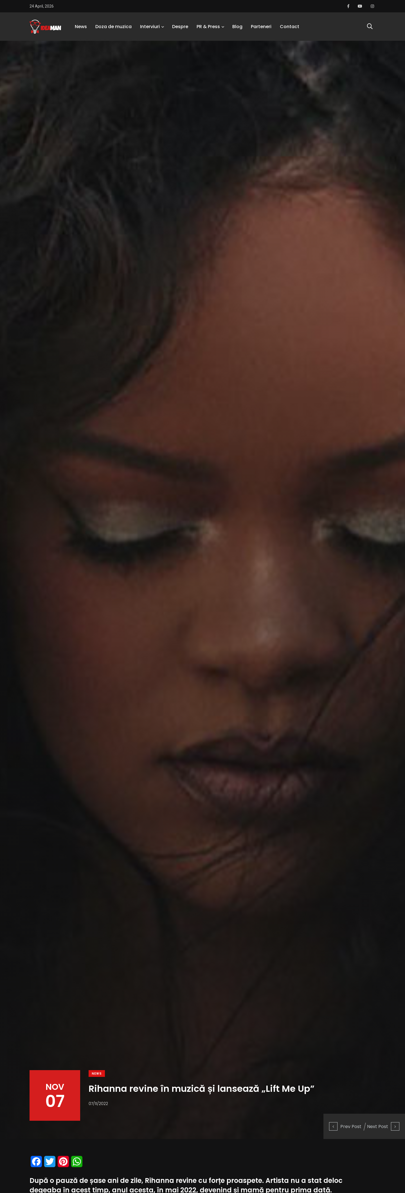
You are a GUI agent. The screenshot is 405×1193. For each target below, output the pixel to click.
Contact (289, 26)
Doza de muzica (113, 26)
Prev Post (345, 1126)
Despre (180, 26)
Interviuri (150, 26)
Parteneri (261, 26)
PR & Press (208, 26)
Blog (237, 26)
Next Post (383, 1126)
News (81, 26)
